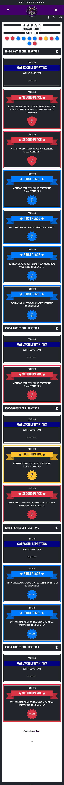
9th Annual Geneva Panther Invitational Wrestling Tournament (32, 504)
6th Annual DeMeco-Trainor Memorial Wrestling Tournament (32, 623)
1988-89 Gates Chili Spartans (22, 328)
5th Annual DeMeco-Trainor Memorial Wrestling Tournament (32, 703)
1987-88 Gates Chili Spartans (22, 408)
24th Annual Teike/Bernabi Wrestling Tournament (32, 304)
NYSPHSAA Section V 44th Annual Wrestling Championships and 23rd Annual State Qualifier (32, 109)
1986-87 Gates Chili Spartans (22, 527)
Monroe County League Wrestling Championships (32, 190)
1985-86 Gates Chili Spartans (22, 647)
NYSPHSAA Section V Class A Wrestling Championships (32, 150)
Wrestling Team (32, 73)
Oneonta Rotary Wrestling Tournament (32, 227)
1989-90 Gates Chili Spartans (22, 51)
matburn (36, 731)
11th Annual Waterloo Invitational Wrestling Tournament (32, 584)
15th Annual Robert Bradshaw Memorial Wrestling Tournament (32, 265)
